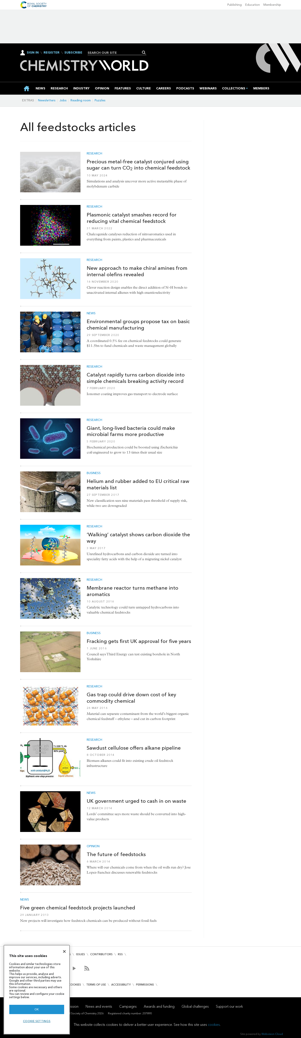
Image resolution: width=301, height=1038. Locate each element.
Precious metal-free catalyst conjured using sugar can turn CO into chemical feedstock (138, 164)
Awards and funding (159, 1006)
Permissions (145, 984)
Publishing (234, 5)
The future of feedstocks (116, 854)
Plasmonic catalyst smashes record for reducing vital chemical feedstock (131, 218)
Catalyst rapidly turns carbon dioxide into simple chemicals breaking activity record (136, 378)
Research (94, 153)
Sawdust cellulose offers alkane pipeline (134, 748)
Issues (80, 954)
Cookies (75, 984)
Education (252, 5)
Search (144, 52)
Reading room (81, 100)
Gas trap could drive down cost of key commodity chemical (131, 697)
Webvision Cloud (272, 1034)
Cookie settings (37, 1021)
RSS (120, 954)
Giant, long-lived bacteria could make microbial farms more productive (131, 431)
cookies (214, 1025)
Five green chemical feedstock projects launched (77, 908)
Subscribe (73, 52)
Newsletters (47, 100)
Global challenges (195, 1006)
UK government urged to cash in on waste (136, 801)
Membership (272, 5)
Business (94, 473)
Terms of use (96, 984)
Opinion (93, 846)
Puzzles (100, 100)
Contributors (101, 954)
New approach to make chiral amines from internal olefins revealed (137, 271)
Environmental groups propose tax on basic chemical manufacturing (138, 324)
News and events (99, 1006)
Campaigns (128, 1006)
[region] (37, 989)
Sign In (33, 52)
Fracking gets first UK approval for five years (139, 641)
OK (37, 1009)
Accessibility (121, 984)
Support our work (229, 1006)
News (91, 313)
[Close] (64, 951)
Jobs (63, 100)
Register (51, 52)
